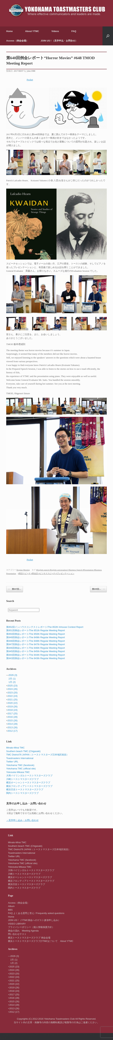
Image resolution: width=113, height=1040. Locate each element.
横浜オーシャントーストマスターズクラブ (28, 782)
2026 (13, 675)
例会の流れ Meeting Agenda (23, 930)
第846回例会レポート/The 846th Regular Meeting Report (35, 648)
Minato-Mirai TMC (15, 747)
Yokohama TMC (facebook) (20, 765)
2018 (13, 710)
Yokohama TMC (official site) (21, 768)
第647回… (14, 589)
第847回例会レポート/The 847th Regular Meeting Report (35, 644)
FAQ (73, 31)
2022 (13, 696)
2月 (12, 678)
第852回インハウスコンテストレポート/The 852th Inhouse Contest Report (44, 627)
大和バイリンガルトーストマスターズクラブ (29, 775)
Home (9, 31)
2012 (13, 731)
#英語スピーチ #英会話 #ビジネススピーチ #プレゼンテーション (46, 573)
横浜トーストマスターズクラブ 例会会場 (29, 937)
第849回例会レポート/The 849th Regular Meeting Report (35, 637)
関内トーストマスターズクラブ (22, 793)
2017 (13, 713)
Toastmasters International (19, 758)
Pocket (30, 79)
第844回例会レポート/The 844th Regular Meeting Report (35, 655)
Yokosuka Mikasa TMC (18, 772)
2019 (13, 706)
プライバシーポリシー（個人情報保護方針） (31, 927)
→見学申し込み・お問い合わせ (22, 820)
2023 (13, 692)
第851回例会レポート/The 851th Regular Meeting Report (35, 630)
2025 (13, 685)
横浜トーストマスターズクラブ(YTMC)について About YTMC (40, 941)
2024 (13, 689)
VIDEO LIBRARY (17, 923)
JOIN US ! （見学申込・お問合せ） (59, 40)
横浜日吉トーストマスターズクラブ (24, 789)
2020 (13, 703)
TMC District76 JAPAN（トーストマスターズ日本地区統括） (37, 754)
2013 (13, 727)
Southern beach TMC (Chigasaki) (23, 751)
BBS (10, 909)
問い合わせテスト (17, 934)
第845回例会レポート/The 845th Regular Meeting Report (35, 651)
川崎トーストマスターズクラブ (22, 779)
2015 (13, 720)
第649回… (98, 589)
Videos (55, 31)
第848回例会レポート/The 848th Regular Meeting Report (35, 641)
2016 (13, 717)
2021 (13, 699)
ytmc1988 (31, 71)
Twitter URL (12, 761)
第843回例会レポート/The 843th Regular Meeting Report (35, 658)
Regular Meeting (23, 570)
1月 (12, 682)
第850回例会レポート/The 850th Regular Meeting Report (35, 634)
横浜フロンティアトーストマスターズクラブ (29, 786)
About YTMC (32, 31)
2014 (13, 724)
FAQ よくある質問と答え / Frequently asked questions (36, 913)
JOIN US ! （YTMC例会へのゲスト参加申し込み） (34, 920)
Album (11, 906)
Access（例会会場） (17, 40)
